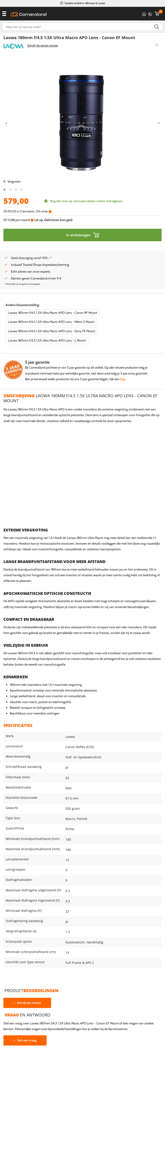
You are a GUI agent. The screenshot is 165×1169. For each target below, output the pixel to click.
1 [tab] (4, 190)
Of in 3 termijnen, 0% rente (27, 211)
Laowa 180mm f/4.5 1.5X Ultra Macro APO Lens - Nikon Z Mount (51, 322)
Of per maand (18, 220)
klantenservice (118, 1029)
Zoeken (156, 27)
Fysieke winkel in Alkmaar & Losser (85, 3)
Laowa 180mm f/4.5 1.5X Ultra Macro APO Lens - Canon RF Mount (52, 313)
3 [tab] (16, 190)
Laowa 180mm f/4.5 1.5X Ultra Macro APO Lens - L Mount (47, 340)
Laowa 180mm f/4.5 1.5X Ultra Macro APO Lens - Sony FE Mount (51, 331)
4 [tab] (21, 190)
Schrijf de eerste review (42, 45)
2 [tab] (10, 190)
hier (122, 379)
